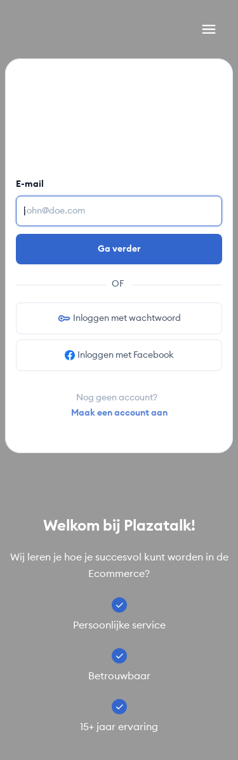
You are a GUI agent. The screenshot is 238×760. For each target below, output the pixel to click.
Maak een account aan (119, 413)
